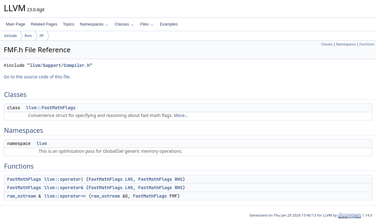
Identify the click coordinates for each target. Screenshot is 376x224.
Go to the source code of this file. (37, 77)
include (10, 35)
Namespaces (94, 24)
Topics (68, 24)
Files (146, 24)
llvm (28, 35)
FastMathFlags (24, 179)
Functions (366, 44)
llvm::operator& (64, 187)
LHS (129, 179)
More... (181, 115)
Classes (124, 24)
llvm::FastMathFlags (51, 107)
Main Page (15, 24)
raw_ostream (21, 196)
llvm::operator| (64, 179)
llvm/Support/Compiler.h (60, 65)
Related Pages (44, 24)
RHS (179, 179)
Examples (169, 24)
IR (41, 35)
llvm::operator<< (65, 196)
